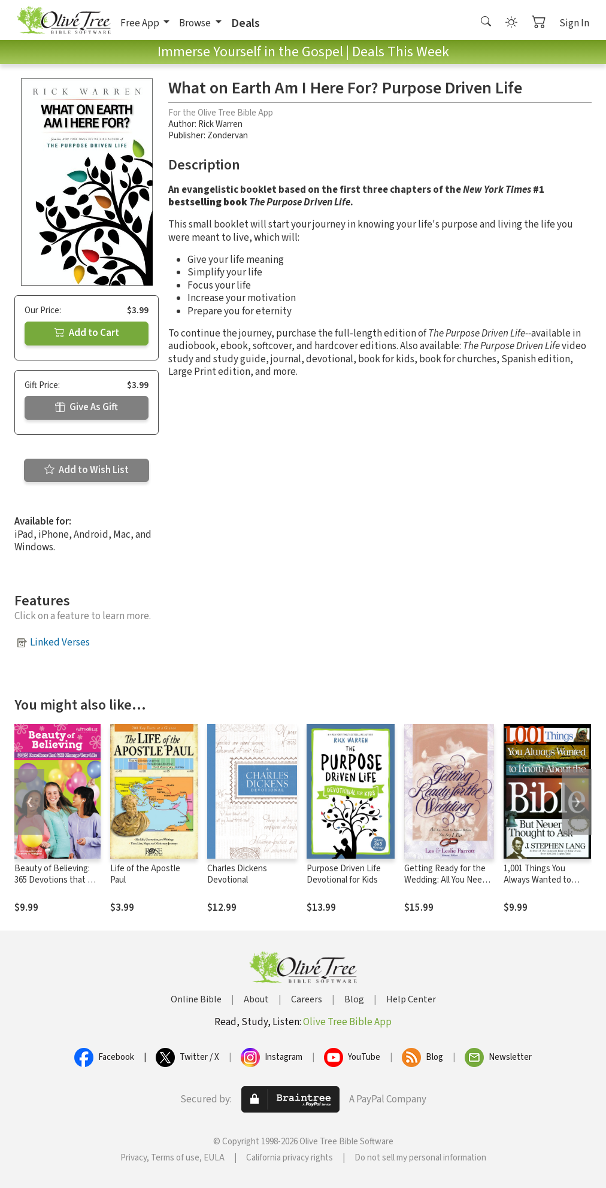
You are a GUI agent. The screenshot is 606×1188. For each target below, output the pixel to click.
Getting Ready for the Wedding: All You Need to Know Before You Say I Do (449, 885)
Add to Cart (86, 333)
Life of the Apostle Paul (145, 874)
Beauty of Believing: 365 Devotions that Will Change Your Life (57, 880)
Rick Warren (220, 124)
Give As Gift (86, 407)
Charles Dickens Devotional (237, 874)
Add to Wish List (86, 470)
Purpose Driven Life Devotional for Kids (344, 874)
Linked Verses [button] (60, 642)
